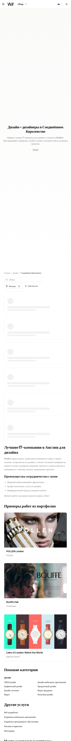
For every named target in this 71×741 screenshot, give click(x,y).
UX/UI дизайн (10, 682)
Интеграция (9, 731)
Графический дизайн (13, 686)
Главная (7, 273)
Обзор (22, 4)
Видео (7, 694)
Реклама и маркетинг (13, 726)
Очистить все (31, 286)
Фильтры (13, 286)
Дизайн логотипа (11, 690)
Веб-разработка (11, 712)
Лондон (35, 150)
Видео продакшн (45, 690)
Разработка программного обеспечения (21, 721)
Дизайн (15, 273)
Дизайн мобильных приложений (52, 682)
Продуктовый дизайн (47, 686)
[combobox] (60, 4)
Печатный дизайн (45, 694)
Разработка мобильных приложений (20, 717)
